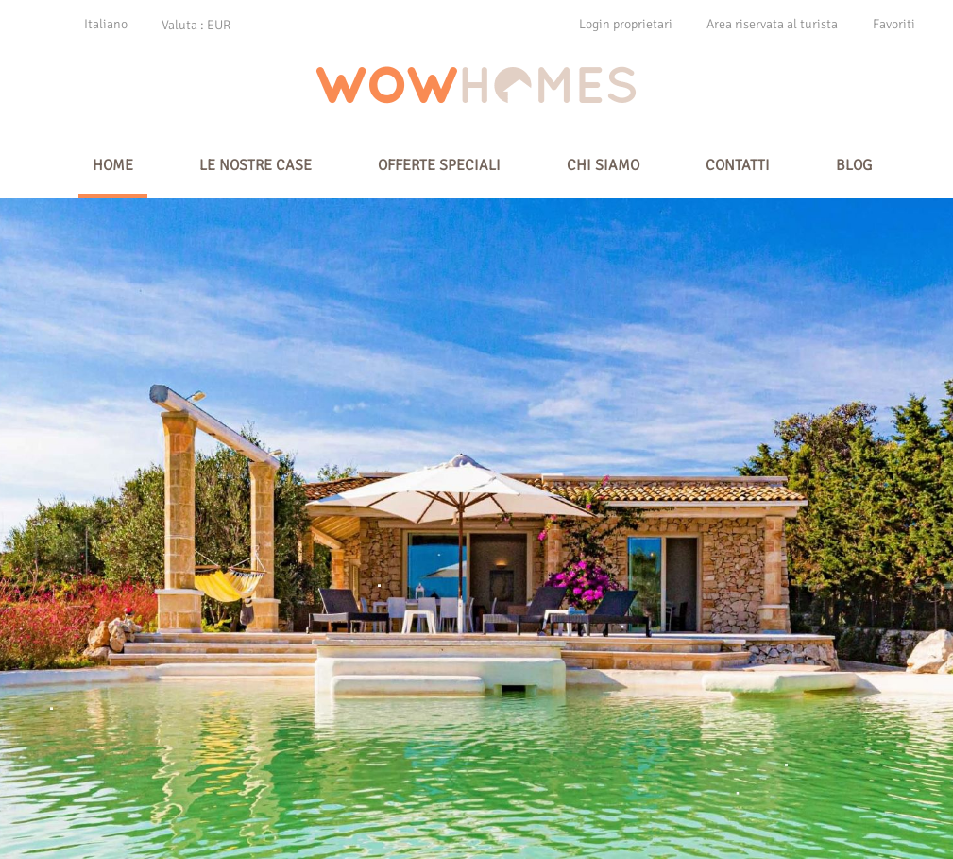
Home (113, 165)
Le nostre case (255, 165)
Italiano (106, 24)
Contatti (738, 165)
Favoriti (894, 24)
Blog (854, 165)
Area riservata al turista (772, 24)
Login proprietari (625, 24)
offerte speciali (439, 165)
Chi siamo (603, 165)
